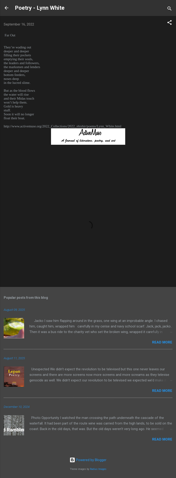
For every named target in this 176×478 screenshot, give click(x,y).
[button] (169, 23)
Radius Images (98, 469)
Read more (162, 342)
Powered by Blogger (88, 460)
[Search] (169, 9)
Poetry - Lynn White (39, 8)
